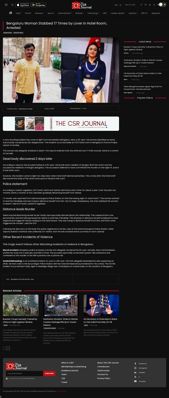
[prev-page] (4, 348)
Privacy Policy (29, 378)
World (5, 325)
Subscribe (49, 373)
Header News (7, 33)
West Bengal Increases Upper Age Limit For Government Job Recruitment (143, 87)
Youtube (142, 381)
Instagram (143, 368)
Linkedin (142, 372)
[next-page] (8, 348)
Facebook (143, 364)
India (86, 325)
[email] (24, 373)
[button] (12, 5)
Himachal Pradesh (50, 328)
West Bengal (128, 92)
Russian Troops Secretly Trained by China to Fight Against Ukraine (20, 320)
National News (18, 33)
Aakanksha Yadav (26, 109)
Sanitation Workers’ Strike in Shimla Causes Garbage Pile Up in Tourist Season (60, 322)
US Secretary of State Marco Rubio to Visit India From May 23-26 (100, 320)
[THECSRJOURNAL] (82, 5)
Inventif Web (61, 391)
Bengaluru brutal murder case (22, 279)
